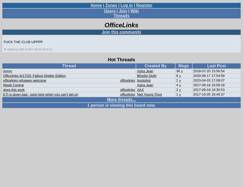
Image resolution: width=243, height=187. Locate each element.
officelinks (127, 80)
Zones (111, 5)
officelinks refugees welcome (24, 80)
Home (96, 5)
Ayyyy (7, 71)
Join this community (121, 32)
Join (123, 11)
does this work (14, 90)
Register (144, 5)
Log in (127, 5)
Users (109, 11)
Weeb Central (13, 85)
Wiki (134, 11)
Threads (121, 16)
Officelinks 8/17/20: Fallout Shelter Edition (34, 76)
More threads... (121, 99)
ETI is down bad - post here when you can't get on (40, 94)
